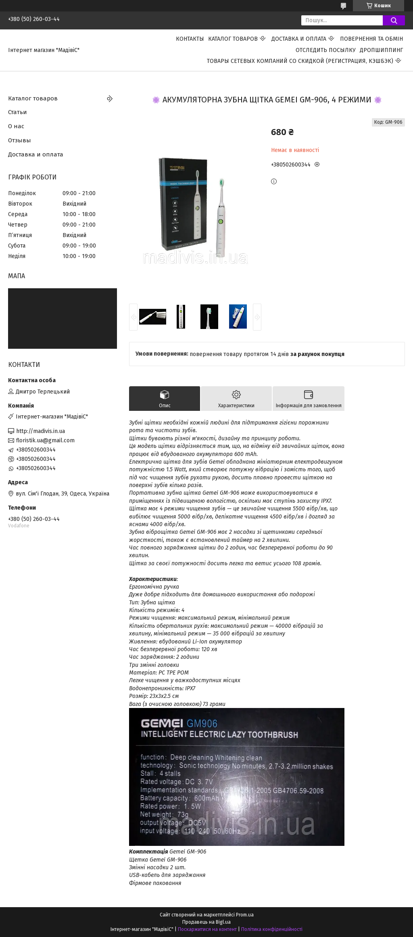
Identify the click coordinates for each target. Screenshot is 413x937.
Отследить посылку (326, 50)
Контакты (190, 38)
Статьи (17, 112)
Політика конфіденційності (271, 929)
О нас (16, 126)
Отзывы (19, 140)
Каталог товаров (233, 38)
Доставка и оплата (298, 38)
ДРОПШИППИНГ (381, 50)
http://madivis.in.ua (40, 431)
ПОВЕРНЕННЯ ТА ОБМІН (371, 38)
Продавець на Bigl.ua (206, 922)
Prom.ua (245, 915)
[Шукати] (394, 20)
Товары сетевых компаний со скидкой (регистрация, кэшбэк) (300, 61)
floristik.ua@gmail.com (45, 440)
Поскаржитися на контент (207, 929)
